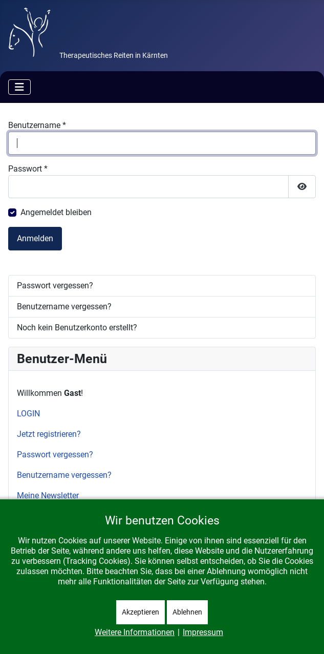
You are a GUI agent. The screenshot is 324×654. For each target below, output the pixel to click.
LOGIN (28, 413)
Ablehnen (187, 612)
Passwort (28, 169)
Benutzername (37, 125)
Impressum (203, 632)
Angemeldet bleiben (56, 212)
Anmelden (35, 238)
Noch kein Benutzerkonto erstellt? (77, 327)
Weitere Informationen (135, 632)
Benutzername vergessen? (64, 306)
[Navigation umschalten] (19, 87)
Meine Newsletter (48, 495)
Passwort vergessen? (55, 285)
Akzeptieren (140, 612)
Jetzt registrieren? (49, 434)
